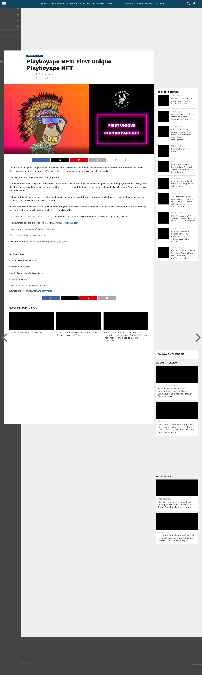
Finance (113, 3)
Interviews (127, 3)
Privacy (174, 673)
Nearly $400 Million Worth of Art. (25, 332)
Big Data (100, 3)
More (159, 3)
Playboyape (35, 291)
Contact (164, 673)
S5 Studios (47, 291)
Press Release (144, 3)
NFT (26, 291)
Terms (183, 673)
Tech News (57, 3)
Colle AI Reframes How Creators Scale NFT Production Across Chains (77, 333)
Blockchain (85, 3)
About (155, 673)
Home (44, 3)
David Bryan (44, 74)
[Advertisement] (101, 28)
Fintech (71, 3)
